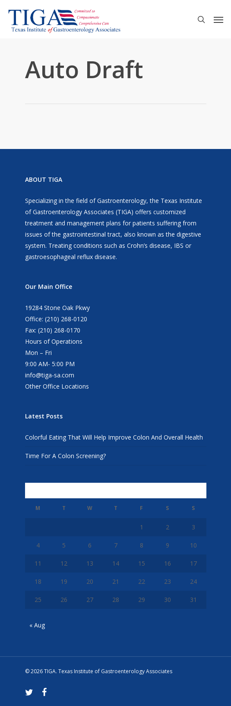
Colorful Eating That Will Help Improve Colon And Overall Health (114, 437)
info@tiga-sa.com (49, 375)
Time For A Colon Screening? (65, 456)
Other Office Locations (57, 386)
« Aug (37, 625)
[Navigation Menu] (218, 19)
